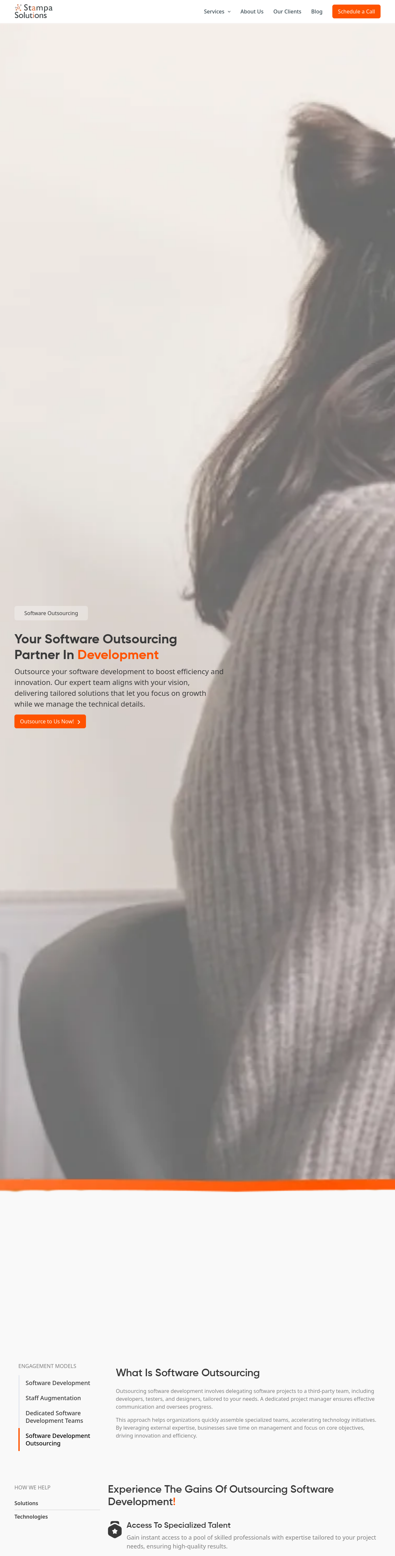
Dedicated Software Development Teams (54, 1416)
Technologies (31, 1516)
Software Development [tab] (58, 1383)
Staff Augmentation (53, 1398)
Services (217, 11)
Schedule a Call (356, 11)
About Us (251, 11)
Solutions (26, 1503)
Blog (316, 11)
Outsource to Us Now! (50, 721)
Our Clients (287, 11)
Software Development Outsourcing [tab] (58, 1439)
